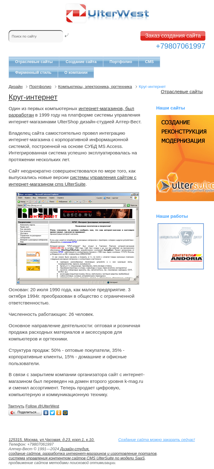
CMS (149, 61)
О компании (75, 72)
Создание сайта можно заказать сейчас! (156, 439)
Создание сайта (81, 61)
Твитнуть (16, 406)
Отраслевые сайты (34, 61)
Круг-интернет (33, 97)
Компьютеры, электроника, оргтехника (95, 86)
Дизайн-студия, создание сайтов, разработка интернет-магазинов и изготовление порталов (82, 451)
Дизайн (15, 86)
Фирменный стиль (33, 72)
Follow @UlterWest (42, 406)
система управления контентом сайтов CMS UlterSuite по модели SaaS (77, 458)
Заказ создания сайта (173, 36)
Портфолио (121, 61)
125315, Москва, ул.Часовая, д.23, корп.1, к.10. (52, 439)
